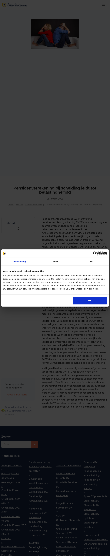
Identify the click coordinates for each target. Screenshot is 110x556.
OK (89, 300)
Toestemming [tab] (19, 261)
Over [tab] (91, 261)
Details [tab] (55, 261)
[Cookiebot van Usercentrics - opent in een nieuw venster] (95, 254)
